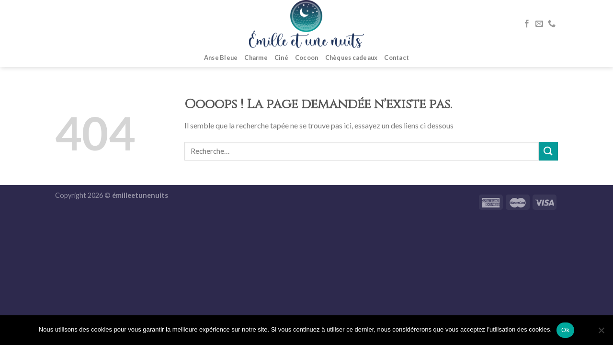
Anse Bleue (221, 57)
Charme (256, 57)
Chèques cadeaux (351, 57)
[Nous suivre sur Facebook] (527, 24)
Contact (396, 57)
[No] (601, 333)
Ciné (281, 57)
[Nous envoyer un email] (539, 24)
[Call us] (552, 24)
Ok (565, 330)
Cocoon (306, 57)
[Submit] (548, 151)
